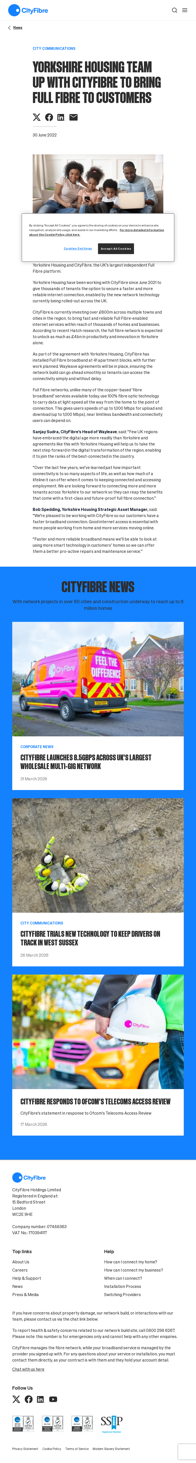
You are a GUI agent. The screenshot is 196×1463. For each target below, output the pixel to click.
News (17, 1286)
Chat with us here (28, 1369)
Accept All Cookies (116, 248)
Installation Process (122, 1286)
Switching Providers (122, 1294)
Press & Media (25, 1294)
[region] (98, 237)
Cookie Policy (51, 1448)
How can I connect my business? (133, 1270)
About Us (20, 1262)
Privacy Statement (25, 1448)
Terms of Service (77, 1448)
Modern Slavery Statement (111, 1448)
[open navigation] (185, 10)
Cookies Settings (78, 248)
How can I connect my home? (130, 1262)
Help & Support (26, 1278)
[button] (175, 10)
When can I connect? (123, 1278)
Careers (20, 1270)
